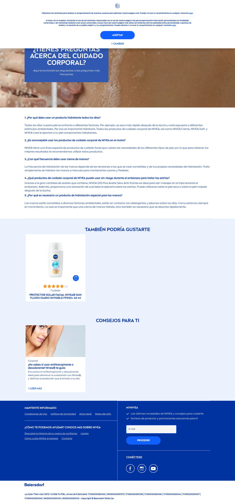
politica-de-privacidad (63, 413)
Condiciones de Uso (36, 413)
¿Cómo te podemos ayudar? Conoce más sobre (63, 427)
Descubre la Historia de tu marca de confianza (51, 433)
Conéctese (134, 457)
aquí (191, 13)
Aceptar (117, 35)
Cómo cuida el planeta (41, 438)
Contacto (67, 438)
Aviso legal (85, 413)
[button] (76, 278)
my (132, 407)
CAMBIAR (118, 43)
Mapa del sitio (103, 413)
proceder (143, 440)
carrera (85, 433)
